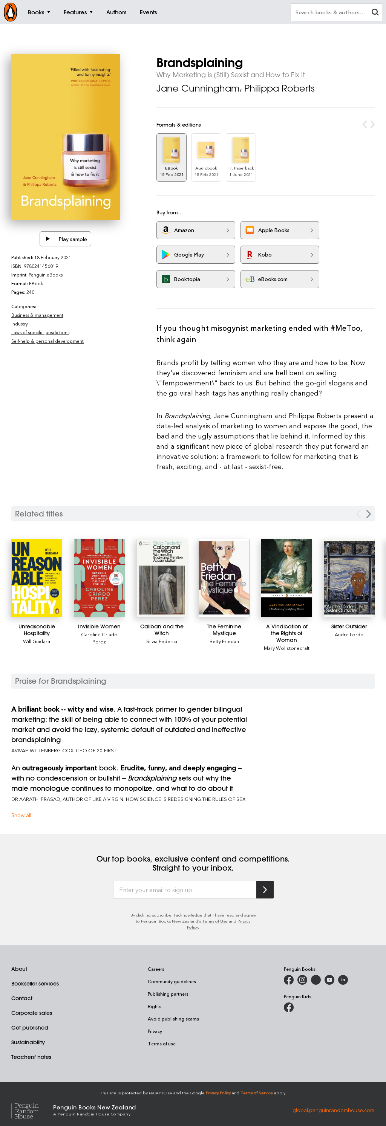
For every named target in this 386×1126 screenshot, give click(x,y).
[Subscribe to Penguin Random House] (265, 889)
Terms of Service (256, 1092)
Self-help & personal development (47, 341)
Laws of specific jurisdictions (40, 332)
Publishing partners (168, 993)
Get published (29, 1027)
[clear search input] (375, 13)
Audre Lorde (349, 634)
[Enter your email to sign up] (184, 890)
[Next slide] (368, 514)
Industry (19, 323)
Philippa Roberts (279, 88)
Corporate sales (31, 1013)
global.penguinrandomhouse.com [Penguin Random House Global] (333, 1110)
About (19, 969)
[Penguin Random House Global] (32, 1109)
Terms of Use (215, 921)
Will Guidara (36, 641)
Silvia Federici (161, 641)
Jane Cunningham (198, 88)
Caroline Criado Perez (99, 638)
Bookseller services (35, 983)
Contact (21, 998)
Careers (156, 969)
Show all (21, 815)
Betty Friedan (224, 641)
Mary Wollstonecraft (286, 647)
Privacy (155, 1031)
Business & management (37, 315)
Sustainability (28, 1042)
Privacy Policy (218, 1092)
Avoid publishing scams (173, 1018)
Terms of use (162, 1043)
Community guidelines (172, 981)
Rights (154, 1006)
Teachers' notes (31, 1057)
